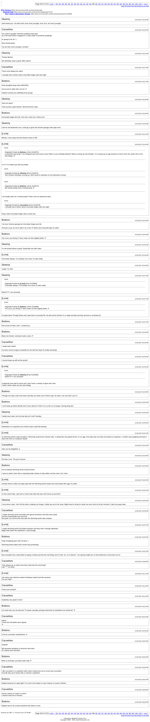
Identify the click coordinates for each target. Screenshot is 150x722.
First (51, 4)
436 (99, 4)
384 (66, 4)
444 (114, 4)
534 (127, 4)
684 (130, 4)
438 (105, 4)
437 (102, 4)
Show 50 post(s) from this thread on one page (135, 6)
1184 (136, 4)
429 (78, 4)
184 (57, 4)
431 (84, 4)
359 (63, 4)
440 (111, 4)
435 (96, 4)
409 (69, 4)
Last (146, 4)
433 (90, 4)
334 (60, 4)
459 (117, 4)
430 (81, 4)
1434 (140, 4)
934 (133, 4)
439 (108, 4)
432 (87, 4)
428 (75, 4)
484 (121, 4)
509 (124, 4)
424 (72, 4)
